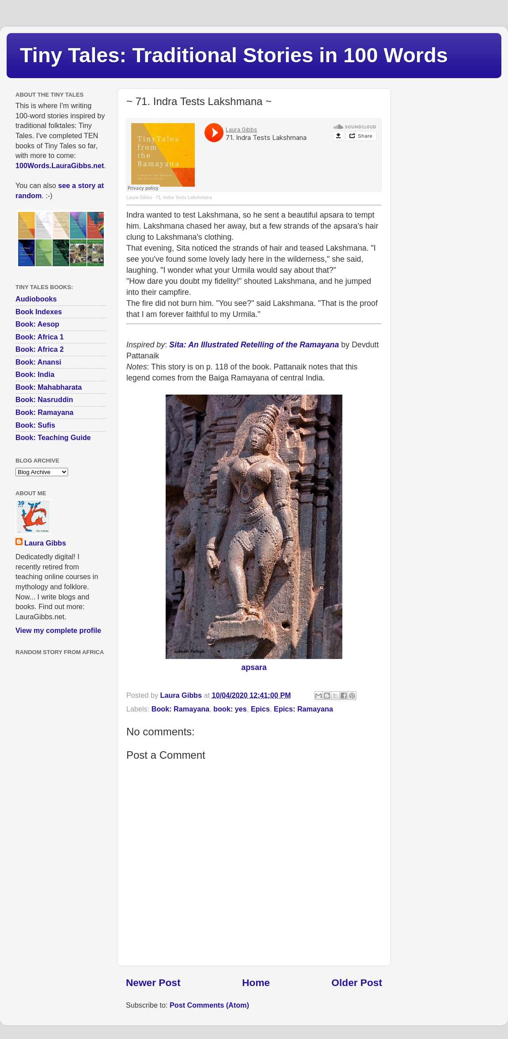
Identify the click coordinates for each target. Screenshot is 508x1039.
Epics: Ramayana (303, 709)
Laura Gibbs (139, 197)
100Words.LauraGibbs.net (59, 165)
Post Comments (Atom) (209, 1005)
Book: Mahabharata (48, 387)
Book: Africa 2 (39, 349)
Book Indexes (38, 312)
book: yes (230, 709)
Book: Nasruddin (44, 399)
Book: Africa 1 (39, 337)
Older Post (356, 982)
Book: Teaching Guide (53, 437)
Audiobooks (36, 299)
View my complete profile (58, 630)
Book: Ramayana (180, 709)
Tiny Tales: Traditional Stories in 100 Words (234, 55)
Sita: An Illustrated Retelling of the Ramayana (254, 344)
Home (256, 982)
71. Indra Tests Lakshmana (184, 197)
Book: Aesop (37, 324)
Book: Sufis (35, 425)
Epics (260, 709)
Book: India (34, 374)
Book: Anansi (38, 362)
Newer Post (153, 982)
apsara (253, 667)
